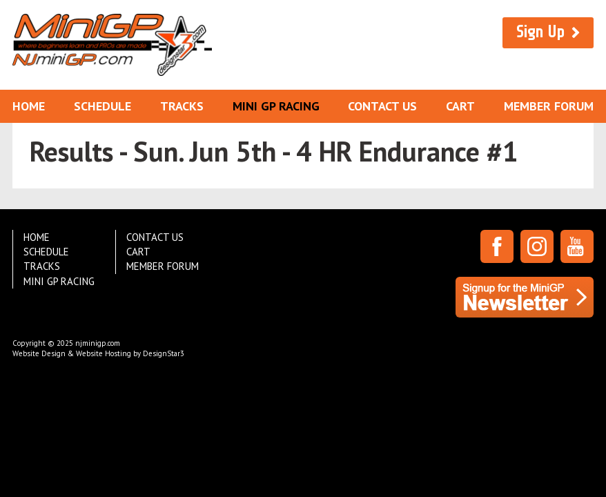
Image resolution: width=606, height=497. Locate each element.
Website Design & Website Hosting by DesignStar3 (98, 353)
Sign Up (540, 32)
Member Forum (549, 106)
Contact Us (382, 106)
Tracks (182, 106)
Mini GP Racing (276, 106)
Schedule (102, 106)
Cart (460, 106)
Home (28, 106)
